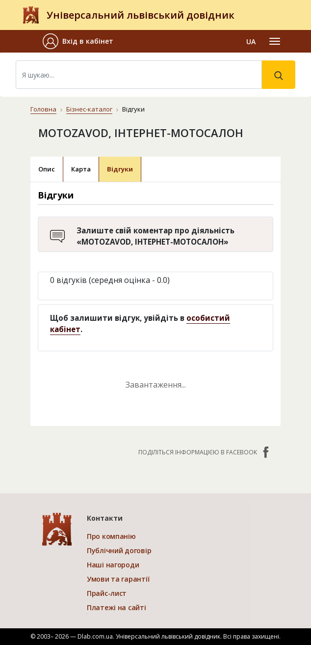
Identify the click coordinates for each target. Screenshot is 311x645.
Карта (81, 169)
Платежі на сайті (116, 607)
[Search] (139, 74)
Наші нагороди (113, 564)
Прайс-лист (107, 593)
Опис (46, 169)
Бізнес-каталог (89, 109)
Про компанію (111, 536)
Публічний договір (119, 550)
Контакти (105, 518)
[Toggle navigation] (275, 41)
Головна (43, 109)
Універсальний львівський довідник (140, 15)
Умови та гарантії (118, 579)
